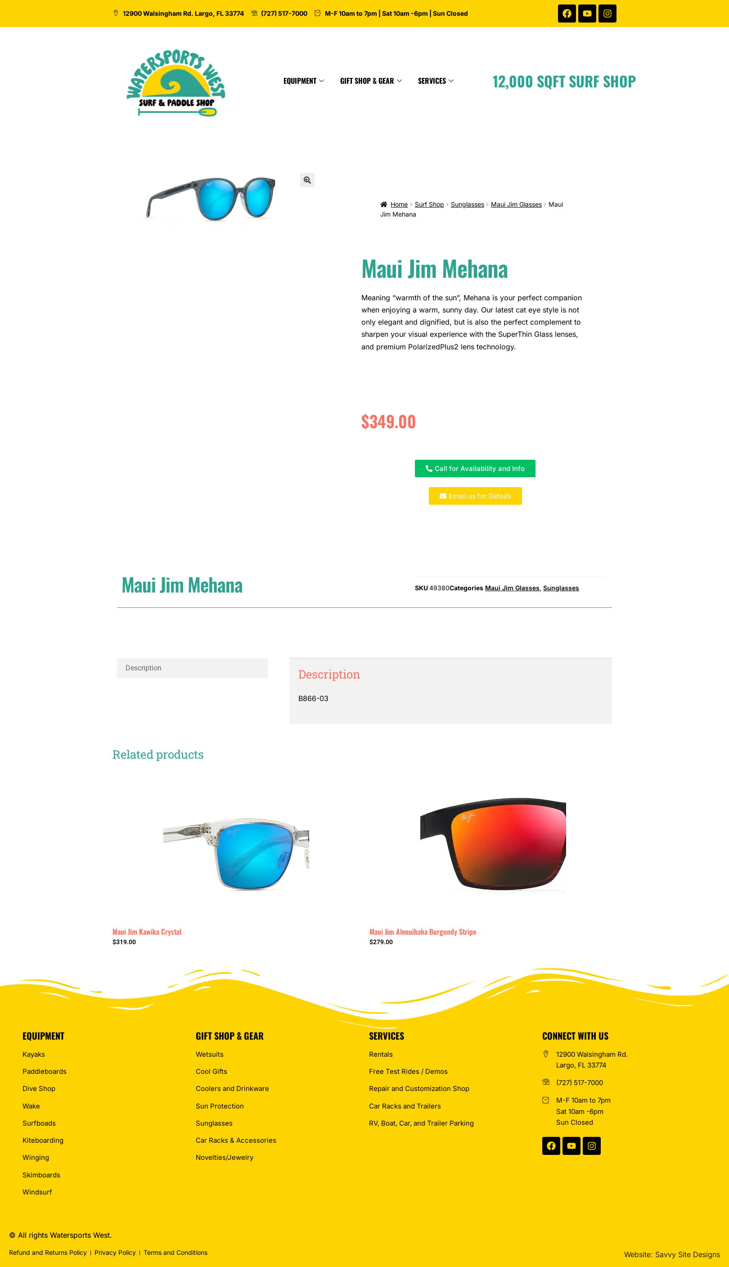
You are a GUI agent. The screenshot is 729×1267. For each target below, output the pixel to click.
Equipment (354, 80)
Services (486, 80)
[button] (307, 180)
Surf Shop (429, 204)
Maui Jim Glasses (516, 204)
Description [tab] (144, 668)
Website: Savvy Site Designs (672, 1254)
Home (399, 204)
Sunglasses (467, 204)
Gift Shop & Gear (421, 80)
